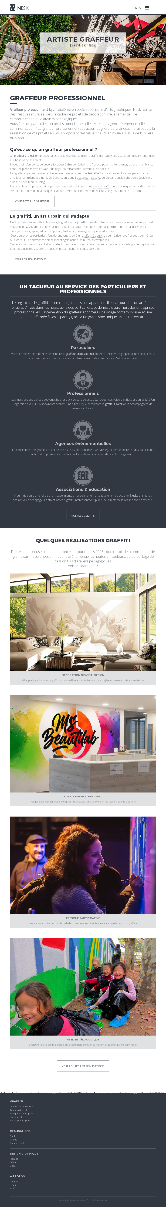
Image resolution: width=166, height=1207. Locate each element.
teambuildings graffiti (121, 454)
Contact (14, 1181)
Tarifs (13, 1188)
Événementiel (17, 1117)
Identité (14, 1158)
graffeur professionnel (59, 128)
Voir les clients (83, 515)
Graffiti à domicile (19, 1110)
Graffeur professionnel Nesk (72, 1200)
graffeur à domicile (93, 235)
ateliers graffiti (101, 186)
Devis (13, 1184)
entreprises (39, 240)
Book (12, 1136)
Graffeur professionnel (22, 1106)
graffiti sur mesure (27, 556)
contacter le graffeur (32, 201)
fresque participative (87, 178)
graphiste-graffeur (130, 244)
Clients (13, 1139)
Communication (18, 1143)
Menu (137, 7)
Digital (13, 1165)
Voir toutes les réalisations (83, 1066)
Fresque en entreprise (21, 1113)
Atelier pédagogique (20, 1120)
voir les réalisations (30, 259)
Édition (13, 1162)
